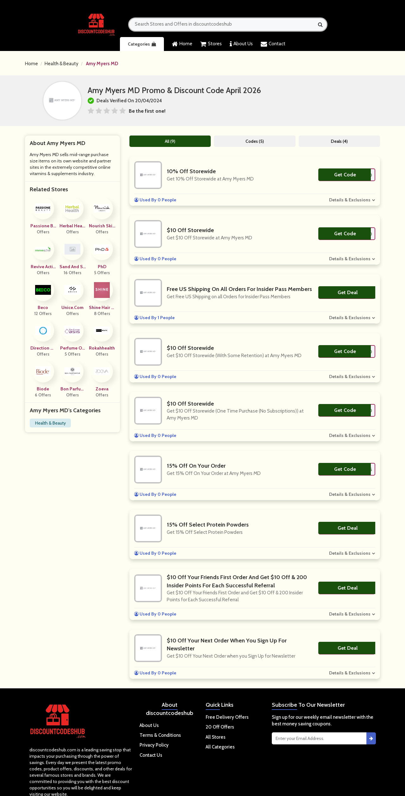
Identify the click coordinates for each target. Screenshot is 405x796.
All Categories (220, 747)
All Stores (216, 737)
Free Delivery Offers (227, 717)
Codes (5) (255, 141)
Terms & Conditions (160, 735)
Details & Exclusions (350, 200)
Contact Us (151, 755)
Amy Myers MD (102, 63)
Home (182, 44)
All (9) (170, 141)
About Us (241, 44)
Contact (273, 44)
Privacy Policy (154, 745)
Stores (211, 44)
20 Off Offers (220, 727)
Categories (142, 44)
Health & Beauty (61, 63)
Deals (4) (339, 141)
